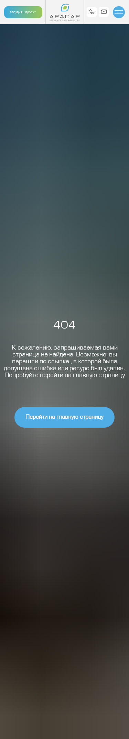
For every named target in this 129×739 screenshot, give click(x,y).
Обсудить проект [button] (23, 12)
